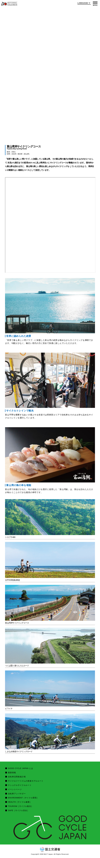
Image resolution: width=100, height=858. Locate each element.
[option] (50, 73)
